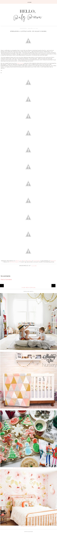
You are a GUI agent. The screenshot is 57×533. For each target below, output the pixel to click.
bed (25, 260)
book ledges (36, 260)
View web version (28, 287)
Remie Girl (53, 260)
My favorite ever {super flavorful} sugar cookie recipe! (28, 467)
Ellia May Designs (13, 261)
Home (28, 284)
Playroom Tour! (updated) (28, 350)
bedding (29, 260)
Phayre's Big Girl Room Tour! (28, 526)
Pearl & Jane (20, 63)
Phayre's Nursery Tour (28, 409)
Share (28, 267)
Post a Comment (6, 279)
